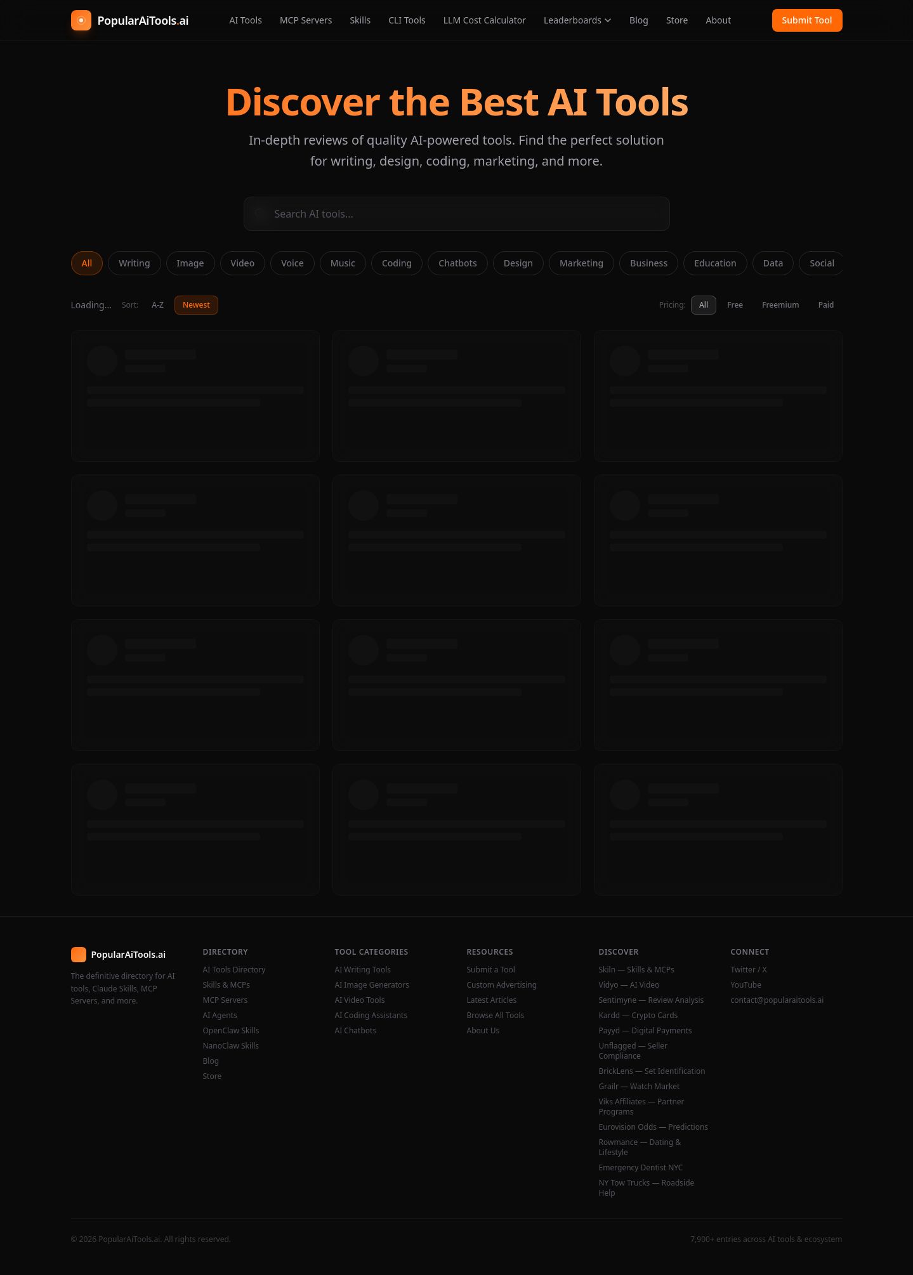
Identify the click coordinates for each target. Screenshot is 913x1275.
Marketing (581, 263)
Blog (638, 20)
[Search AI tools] (457, 214)
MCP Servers (306, 20)
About (719, 20)
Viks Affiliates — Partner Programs (642, 1107)
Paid (826, 304)
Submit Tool (807, 20)
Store (677, 20)
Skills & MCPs (227, 985)
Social (822, 263)
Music (343, 263)
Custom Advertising (502, 985)
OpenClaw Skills (231, 1031)
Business (648, 263)
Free (735, 304)
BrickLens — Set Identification (652, 1071)
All (87, 263)
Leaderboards (578, 20)
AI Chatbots (356, 1031)
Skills (360, 20)
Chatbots (457, 263)
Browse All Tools (496, 1015)
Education (715, 263)
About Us (483, 1031)
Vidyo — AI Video (629, 985)
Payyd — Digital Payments (645, 1031)
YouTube (746, 985)
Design (518, 263)
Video (243, 263)
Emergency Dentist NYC (641, 1168)
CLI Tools (407, 20)
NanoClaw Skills (231, 1046)
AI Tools (245, 20)
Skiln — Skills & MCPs (636, 970)
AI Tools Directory (234, 970)
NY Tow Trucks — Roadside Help (647, 1188)
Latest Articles (492, 1000)
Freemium (780, 304)
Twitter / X (749, 970)
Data (773, 263)
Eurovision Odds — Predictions (654, 1127)
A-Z (158, 304)
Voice (292, 263)
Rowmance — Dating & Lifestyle (640, 1147)
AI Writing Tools (363, 970)
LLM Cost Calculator (484, 20)
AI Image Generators (372, 985)
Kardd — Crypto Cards (638, 1015)
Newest (196, 304)
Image (190, 263)
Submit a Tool (491, 970)
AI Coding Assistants (371, 1015)
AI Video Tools (360, 1000)
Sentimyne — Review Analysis (651, 1000)
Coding (397, 263)
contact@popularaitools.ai (777, 1000)
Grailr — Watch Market (639, 1087)
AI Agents (220, 1015)
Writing (134, 263)
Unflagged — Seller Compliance (633, 1051)
